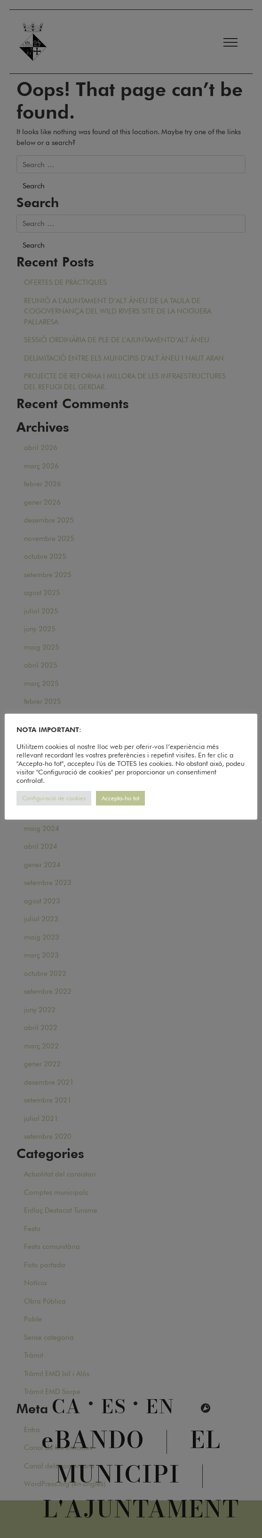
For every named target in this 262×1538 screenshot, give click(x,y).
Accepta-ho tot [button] (120, 798)
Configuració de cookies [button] (54, 798)
